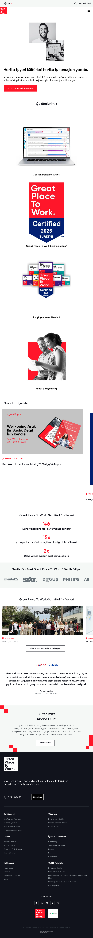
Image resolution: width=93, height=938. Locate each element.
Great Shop (52, 857)
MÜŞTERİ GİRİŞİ (85, 3)
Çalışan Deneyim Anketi (57, 823)
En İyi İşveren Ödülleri (56, 819)
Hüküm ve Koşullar (55, 868)
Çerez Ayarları (53, 885)
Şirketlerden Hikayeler (56, 845)
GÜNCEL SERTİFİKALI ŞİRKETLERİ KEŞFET (45, 649)
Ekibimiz (7, 872)
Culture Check (53, 826)
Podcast (51, 849)
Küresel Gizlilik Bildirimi (57, 872)
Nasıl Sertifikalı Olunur (12, 826)
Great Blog (52, 842)
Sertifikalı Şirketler (10, 823)
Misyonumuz (8, 868)
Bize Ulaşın (37, 797)
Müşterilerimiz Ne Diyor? (13, 830)
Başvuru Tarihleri (10, 842)
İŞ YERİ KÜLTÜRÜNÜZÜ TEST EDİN (20, 88)
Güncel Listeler (9, 845)
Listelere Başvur (10, 853)
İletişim (6, 879)
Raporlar (51, 853)
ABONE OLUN (45, 743)
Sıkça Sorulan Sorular (12, 875)
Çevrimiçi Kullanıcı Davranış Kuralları (62, 882)
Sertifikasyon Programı (12, 819)
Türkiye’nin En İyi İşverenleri (14, 849)
